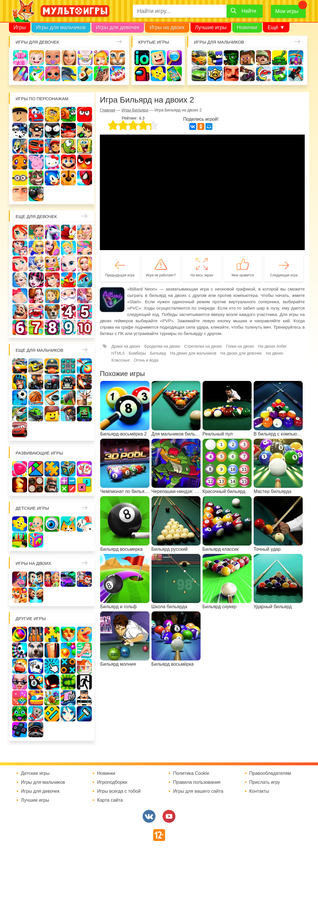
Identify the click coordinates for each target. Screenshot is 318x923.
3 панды (19, 130)
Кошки (117, 57)
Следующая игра (284, 275)
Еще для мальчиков (39, 350)
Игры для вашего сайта (198, 791)
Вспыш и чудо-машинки (36, 146)
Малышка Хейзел (36, 57)
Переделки (84, 295)
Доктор (101, 57)
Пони (84, 279)
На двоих (274, 353)
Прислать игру (264, 782)
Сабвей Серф (52, 146)
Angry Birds (84, 162)
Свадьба (84, 263)
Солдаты (263, 57)
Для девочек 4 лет (68, 311)
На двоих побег (272, 346)
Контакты (259, 791)
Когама (158, 57)
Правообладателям (270, 773)
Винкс (19, 232)
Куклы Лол (52, 73)
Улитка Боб (68, 114)
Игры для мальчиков (60, 27)
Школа (36, 232)
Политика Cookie (191, 773)
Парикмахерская (84, 248)
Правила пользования (196, 782)
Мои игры (286, 11)
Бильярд (158, 353)
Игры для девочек (117, 27)
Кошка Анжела (68, 263)
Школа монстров (36, 279)
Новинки (247, 27)
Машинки (279, 73)
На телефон (174, 73)
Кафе (36, 263)
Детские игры (158, 73)
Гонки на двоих (240, 346)
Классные (120, 360)
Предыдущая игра (119, 275)
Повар (19, 311)
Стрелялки (214, 57)
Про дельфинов (68, 73)
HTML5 (118, 353)
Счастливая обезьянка (19, 162)
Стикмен (52, 130)
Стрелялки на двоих (203, 346)
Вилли (36, 114)
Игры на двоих (166, 27)
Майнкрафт (247, 57)
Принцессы (68, 248)
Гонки (199, 57)
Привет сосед (231, 73)
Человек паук (84, 177)
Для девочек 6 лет (19, 327)
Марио (68, 162)
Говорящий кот (36, 177)
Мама (19, 248)
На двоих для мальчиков (193, 353)
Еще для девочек (36, 216)
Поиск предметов (174, 57)
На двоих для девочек (241, 353)
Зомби (231, 57)
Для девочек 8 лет (52, 327)
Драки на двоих (125, 346)
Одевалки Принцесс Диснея (36, 295)
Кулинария (85, 73)
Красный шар (84, 114)
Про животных (52, 311)
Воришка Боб (36, 130)
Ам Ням (68, 146)
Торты (117, 73)
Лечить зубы (36, 311)
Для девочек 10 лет (84, 327)
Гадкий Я (19, 193)
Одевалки (20, 57)
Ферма (68, 279)
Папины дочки (52, 295)
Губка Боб (84, 146)
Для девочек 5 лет (84, 311)
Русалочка (19, 263)
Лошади (52, 232)
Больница (36, 248)
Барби (68, 57)
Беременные (19, 295)
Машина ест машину (263, 73)
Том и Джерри (19, 146)
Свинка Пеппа (36, 162)
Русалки (52, 279)
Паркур (295, 73)
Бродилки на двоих (162, 346)
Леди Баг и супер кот (68, 130)
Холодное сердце (19, 279)
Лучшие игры (211, 27)
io (141, 57)
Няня (84, 232)
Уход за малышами (52, 57)
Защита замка (295, 57)
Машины (199, 73)
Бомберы (36, 193)
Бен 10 (84, 130)
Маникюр (20, 73)
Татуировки (101, 73)
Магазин (52, 263)
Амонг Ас (141, 73)
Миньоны (19, 177)
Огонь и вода (146, 360)
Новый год (68, 295)
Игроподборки (112, 782)
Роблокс (19, 114)
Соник (52, 177)
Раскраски (68, 232)
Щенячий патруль (68, 177)
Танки (279, 57)
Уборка (85, 57)
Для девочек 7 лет (36, 327)
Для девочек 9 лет (68, 327)
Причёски (52, 248)
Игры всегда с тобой (119, 791)
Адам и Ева (52, 114)
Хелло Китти (52, 162)
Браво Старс (214, 73)
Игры (20, 27)
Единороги (36, 73)
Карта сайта (110, 800)
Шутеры (247, 73)
